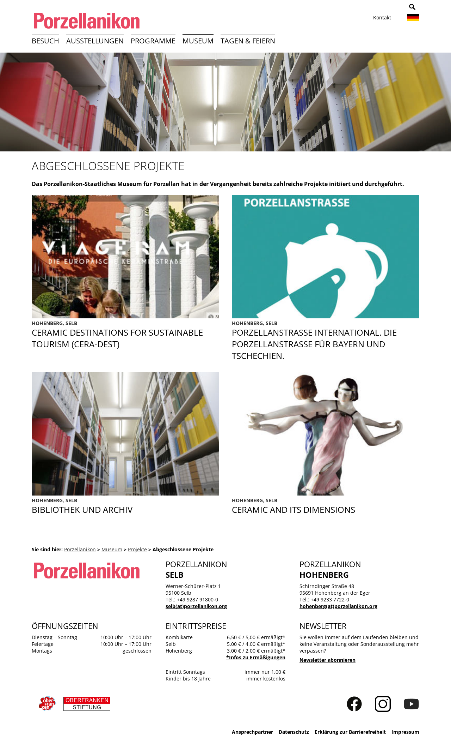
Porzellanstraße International (325, 340)
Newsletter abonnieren (327, 659)
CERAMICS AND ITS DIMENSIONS (325, 506)
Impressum (405, 731)
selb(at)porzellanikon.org (196, 606)
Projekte (137, 549)
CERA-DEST (125, 340)
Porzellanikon (80, 549)
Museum (198, 41)
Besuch (45, 41)
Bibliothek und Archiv (125, 506)
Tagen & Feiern (248, 41)
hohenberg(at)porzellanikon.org (338, 606)
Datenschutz (294, 731)
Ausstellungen (95, 41)
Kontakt (382, 17)
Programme (153, 41)
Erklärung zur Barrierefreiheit (350, 731)
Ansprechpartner (252, 731)
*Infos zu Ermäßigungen (255, 657)
